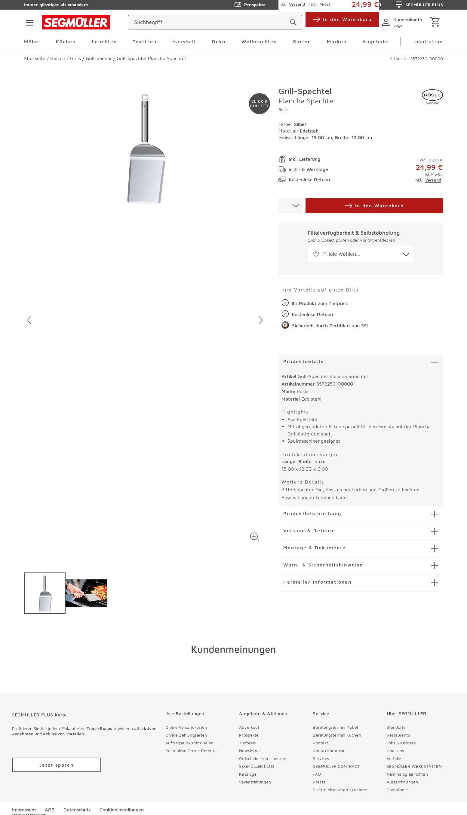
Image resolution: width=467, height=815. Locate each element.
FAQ (317, 774)
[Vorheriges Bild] (29, 320)
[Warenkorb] (436, 22)
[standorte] (343, 22)
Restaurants (398, 734)
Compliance (398, 789)
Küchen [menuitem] (66, 41)
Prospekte (249, 734)
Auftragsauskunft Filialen (189, 742)
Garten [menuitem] (302, 41)
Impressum (24, 809)
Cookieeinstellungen (122, 809)
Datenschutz (77, 809)
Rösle (283, 109)
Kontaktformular (329, 750)
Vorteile (394, 758)
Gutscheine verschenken (262, 758)
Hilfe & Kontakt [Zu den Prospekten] (300, 5)
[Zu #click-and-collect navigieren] (259, 103)
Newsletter (249, 750)
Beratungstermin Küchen (337, 734)
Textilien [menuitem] (145, 41)
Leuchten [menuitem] (104, 41)
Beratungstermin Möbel (335, 727)
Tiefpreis (247, 742)
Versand (433, 179)
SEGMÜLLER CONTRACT (336, 766)
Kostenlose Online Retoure (191, 750)
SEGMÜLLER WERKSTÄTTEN (414, 766)
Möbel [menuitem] (32, 41)
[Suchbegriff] (209, 22)
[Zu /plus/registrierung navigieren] (56, 765)
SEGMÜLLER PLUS (256, 766)
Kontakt (320, 742)
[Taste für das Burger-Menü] (27, 22)
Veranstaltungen (255, 781)
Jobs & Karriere (401, 742)
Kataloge (248, 774)
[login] (403, 22)
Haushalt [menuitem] (184, 41)
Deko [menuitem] (219, 41)
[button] (254, 537)
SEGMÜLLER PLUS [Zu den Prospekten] (419, 5)
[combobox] (290, 205)
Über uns (395, 750)
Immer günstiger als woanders (56, 4)
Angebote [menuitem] (375, 41)
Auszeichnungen (402, 781)
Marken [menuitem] (337, 41)
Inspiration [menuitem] (428, 41)
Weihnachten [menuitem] (259, 41)
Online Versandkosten (186, 727)
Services (321, 758)
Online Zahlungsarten (186, 734)
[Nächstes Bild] (261, 320)
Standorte (396, 727)
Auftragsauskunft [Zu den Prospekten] (358, 5)
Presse (319, 781)
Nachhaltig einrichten (407, 774)
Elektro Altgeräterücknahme (340, 789)
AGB (49, 809)
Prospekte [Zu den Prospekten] (250, 5)
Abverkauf (249, 727)
